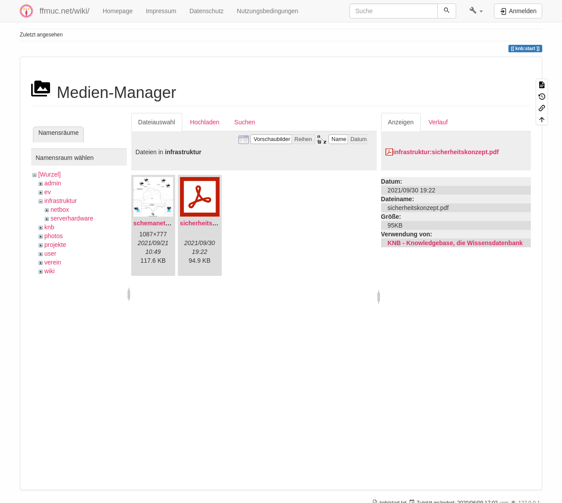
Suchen (244, 122)
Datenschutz (206, 10)
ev (47, 191)
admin (52, 183)
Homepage (118, 10)
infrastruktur (60, 200)
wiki (49, 271)
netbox (59, 209)
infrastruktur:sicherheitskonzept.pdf (446, 152)
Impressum (161, 10)
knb (49, 227)
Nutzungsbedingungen (267, 10)
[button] (476, 11)
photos (53, 235)
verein (52, 262)
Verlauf (438, 122)
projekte (55, 244)
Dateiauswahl (156, 122)
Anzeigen (401, 122)
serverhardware (71, 218)
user (50, 253)
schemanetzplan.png (163, 223)
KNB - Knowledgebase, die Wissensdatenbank (455, 242)
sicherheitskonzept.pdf (213, 223)
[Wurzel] (49, 174)
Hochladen (205, 122)
